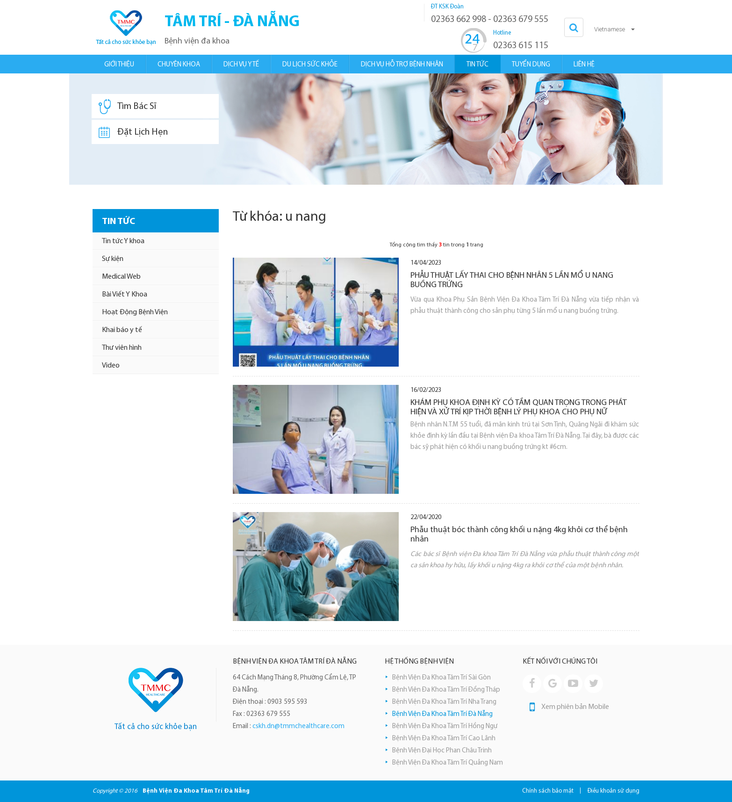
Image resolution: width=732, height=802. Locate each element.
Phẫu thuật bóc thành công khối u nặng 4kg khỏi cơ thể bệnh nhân (519, 535)
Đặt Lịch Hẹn (133, 132)
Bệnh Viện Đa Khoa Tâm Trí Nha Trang (444, 702)
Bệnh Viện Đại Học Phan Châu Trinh (442, 750)
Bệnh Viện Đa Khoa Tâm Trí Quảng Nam (447, 762)
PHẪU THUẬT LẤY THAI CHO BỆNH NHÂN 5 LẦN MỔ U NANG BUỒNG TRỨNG (511, 280)
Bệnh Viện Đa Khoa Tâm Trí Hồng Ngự (444, 726)
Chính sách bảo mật (548, 791)
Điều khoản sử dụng (613, 791)
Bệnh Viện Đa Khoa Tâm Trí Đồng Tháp (446, 690)
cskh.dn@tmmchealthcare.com (298, 726)
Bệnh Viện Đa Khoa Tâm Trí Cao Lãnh (443, 738)
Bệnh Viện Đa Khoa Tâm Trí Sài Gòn (441, 677)
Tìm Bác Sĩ (127, 106)
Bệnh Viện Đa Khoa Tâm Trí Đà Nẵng (442, 714)
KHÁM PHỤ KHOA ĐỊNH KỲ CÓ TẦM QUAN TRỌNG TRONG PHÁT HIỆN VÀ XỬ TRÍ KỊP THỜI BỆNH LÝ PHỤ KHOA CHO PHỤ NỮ (518, 407)
